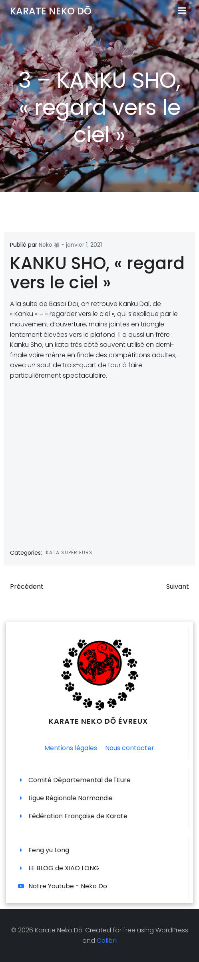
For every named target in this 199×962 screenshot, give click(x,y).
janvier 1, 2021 (84, 245)
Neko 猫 (49, 245)
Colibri (107, 940)
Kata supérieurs (69, 552)
